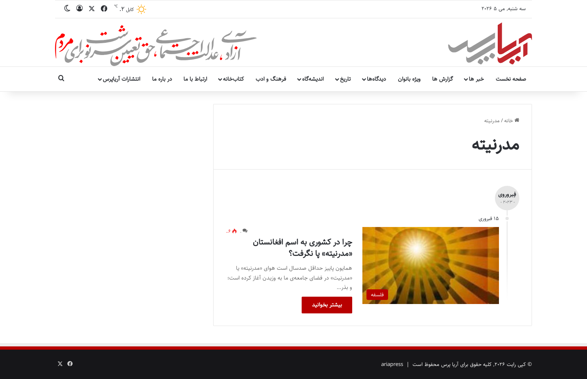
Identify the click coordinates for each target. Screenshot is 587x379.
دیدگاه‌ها (376, 79)
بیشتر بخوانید (327, 304)
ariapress (392, 364)
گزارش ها (442, 79)
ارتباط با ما (195, 79)
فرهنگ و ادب (271, 79)
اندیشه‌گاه (313, 79)
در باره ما (162, 79)
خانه (511, 121)
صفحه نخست (511, 79)
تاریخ (345, 79)
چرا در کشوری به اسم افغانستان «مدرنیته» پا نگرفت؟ (302, 248)
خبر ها (476, 79)
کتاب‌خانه (233, 79)
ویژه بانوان (409, 79)
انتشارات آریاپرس (121, 79)
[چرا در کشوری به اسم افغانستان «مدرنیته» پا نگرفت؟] (430, 265)
